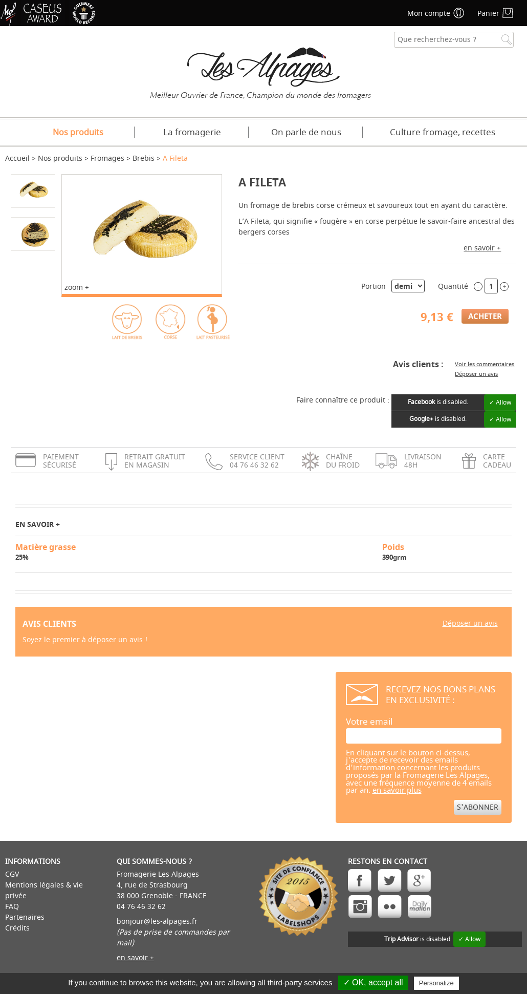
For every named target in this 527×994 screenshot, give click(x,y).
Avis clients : (418, 364)
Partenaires (25, 917)
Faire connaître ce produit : (342, 400)
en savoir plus (397, 790)
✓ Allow (500, 402)
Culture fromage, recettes (442, 132)
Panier (488, 13)
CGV (12, 874)
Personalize (436, 983)
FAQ (12, 906)
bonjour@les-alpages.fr (157, 921)
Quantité (453, 286)
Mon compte (428, 13)
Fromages (107, 158)
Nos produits (78, 132)
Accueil (17, 158)
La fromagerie (192, 132)
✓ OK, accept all (373, 982)
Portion (373, 286)
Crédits (17, 928)
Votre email (369, 721)
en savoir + (482, 248)
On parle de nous (306, 132)
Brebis (144, 158)
